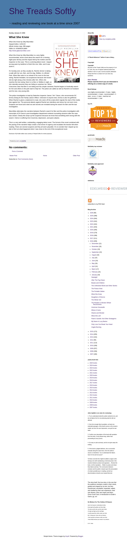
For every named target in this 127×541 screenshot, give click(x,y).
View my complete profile (107, 39)
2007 (92, 354)
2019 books (93, 378)
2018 (92, 235)
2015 (92, 331)
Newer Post (13, 155)
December (95, 243)
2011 (92, 343)
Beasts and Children (97, 283)
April (93, 266)
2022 (92, 224)
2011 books (93, 397)
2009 (92, 348)
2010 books (93, 400)
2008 (92, 351)
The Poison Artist (96, 288)
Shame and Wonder (97, 313)
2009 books (93, 402)
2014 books (93, 390)
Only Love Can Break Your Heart (101, 324)
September (95, 252)
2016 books (93, 385)
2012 (92, 340)
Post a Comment (17, 151)
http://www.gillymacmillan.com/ (19, 51)
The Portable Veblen (98, 291)
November (95, 246)
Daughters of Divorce (98, 297)
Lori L (104, 36)
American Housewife (98, 307)
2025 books (93, 363)
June (93, 260)
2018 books (93, 380)
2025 (92, 216)
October (94, 249)
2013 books (93, 392)
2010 (92, 345)
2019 (92, 233)
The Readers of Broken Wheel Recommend (101, 303)
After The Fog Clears (98, 280)
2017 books (93, 383)
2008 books (93, 405)
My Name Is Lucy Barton (99, 321)
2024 (92, 218)
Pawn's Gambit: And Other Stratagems (103, 318)
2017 (92, 238)
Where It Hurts (96, 310)
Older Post (76, 155)
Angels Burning (96, 327)
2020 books (93, 375)
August (94, 255)
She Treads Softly (42, 11)
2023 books (93, 368)
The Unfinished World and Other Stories (104, 286)
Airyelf (67, 536)
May (93, 263)
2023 (92, 221)
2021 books (93, 373)
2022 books (93, 370)
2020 (92, 230)
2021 (92, 227)
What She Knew (96, 294)
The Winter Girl (96, 300)
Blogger (80, 536)
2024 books (93, 365)
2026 (92, 213)
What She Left (96, 316)
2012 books (93, 395)
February (95, 272)
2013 (92, 337)
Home (45, 155)
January (94, 275)
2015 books (93, 388)
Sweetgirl (94, 277)
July (93, 258)
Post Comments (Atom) (25, 159)
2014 (92, 334)
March (94, 269)
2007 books (93, 407)
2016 (92, 241)
